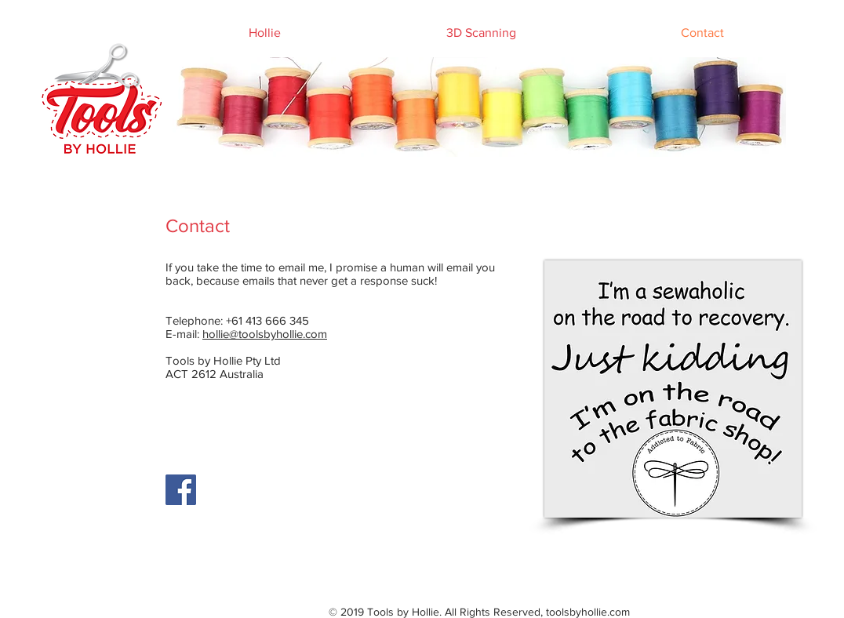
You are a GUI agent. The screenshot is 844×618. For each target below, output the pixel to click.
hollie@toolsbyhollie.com (264, 333)
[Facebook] (181, 489)
